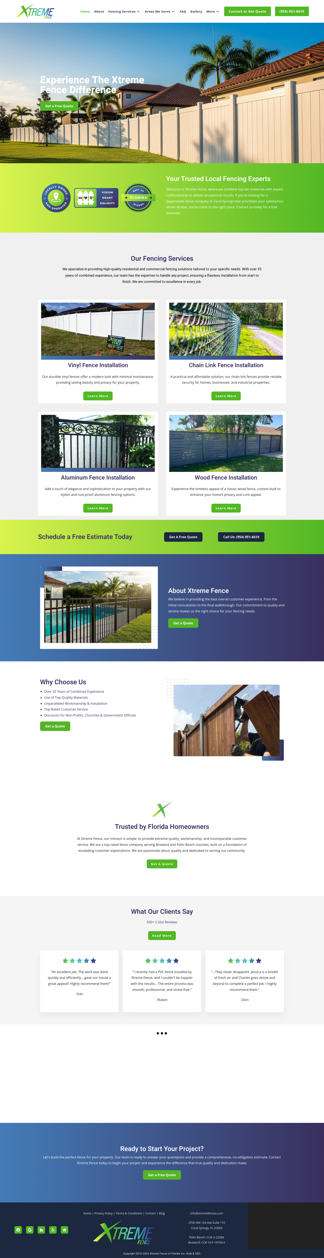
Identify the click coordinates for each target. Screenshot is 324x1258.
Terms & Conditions (129, 1213)
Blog (162, 1213)
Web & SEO (193, 1254)
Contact (150, 1213)
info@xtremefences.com (206, 1213)
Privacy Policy (103, 1213)
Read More (162, 935)
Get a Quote (162, 864)
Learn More (97, 396)
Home (87, 1213)
